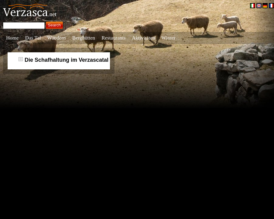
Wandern (56, 38)
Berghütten (83, 38)
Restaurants (113, 38)
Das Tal (33, 38)
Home (12, 38)
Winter (168, 38)
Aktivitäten (143, 38)
